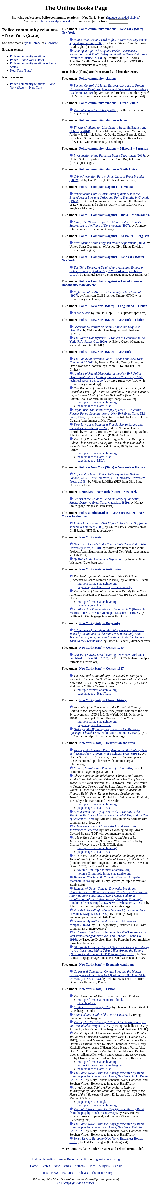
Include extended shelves (123, 17)
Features (67, 1172)
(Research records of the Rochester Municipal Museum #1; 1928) (107, 611)
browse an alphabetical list (58, 21)
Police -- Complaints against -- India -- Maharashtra (114, 215)
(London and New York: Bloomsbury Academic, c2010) (108, 89)
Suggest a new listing (106, 1159)
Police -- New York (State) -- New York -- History (112, 467)
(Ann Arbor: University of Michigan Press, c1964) (108, 751)
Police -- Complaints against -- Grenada (106, 186)
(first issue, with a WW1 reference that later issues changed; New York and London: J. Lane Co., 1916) (108, 936)
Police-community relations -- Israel (103, 120)
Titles (91, 1166)
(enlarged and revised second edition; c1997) (105, 426)
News (54, 1172)
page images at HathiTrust (94, 406)
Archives (82, 1172)
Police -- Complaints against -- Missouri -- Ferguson (114, 236)
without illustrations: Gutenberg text (100, 1065)
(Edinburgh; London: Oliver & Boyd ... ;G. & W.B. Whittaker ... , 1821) (108, 895)
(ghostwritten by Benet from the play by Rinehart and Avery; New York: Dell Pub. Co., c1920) (106, 1127)
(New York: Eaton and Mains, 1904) (104, 730)
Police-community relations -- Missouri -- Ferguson (113, 148)
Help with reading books (48, 1159)
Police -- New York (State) (27, 60)
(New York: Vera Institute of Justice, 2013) (108, 54)
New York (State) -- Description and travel (107, 743)
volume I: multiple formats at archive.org (103, 870)
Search (46, 1166)
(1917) (107, 1023)
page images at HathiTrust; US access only (104, 587)
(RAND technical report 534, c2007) (106, 377)
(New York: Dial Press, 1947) (107, 413)
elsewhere (51, 42)
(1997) (105, 223)
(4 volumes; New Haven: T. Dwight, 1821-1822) (107, 912)
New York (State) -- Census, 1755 (101, 647)
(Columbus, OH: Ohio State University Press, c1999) (107, 478)
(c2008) (95, 110)
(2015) (109, 155)
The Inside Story (102, 1172)
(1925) (92, 1007)
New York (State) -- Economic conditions (106, 964)
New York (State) (21, 70)
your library (32, 42)
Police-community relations (27, 56)
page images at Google (91, 1101)
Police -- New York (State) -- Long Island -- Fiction (113, 306)
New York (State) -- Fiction (97, 989)
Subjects (104, 1166)
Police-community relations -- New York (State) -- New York (32, 85)
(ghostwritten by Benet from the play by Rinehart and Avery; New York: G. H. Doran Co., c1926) (108, 1076)
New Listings (62, 1166)
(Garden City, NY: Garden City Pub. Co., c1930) (106, 271)
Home (34, 1166)
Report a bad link (78, 1159)
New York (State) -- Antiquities (100, 569)
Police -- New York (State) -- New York (105, 351)
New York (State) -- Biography (99, 623)
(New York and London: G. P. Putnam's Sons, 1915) (109, 950)
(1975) (109, 197)
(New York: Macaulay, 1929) (104, 500)
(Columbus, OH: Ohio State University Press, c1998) (107, 975)
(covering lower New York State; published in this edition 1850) (107, 656)
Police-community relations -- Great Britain (108, 103)
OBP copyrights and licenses (75, 1183)
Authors (79, 1166)
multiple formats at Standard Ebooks (100, 999)
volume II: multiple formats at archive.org (104, 873)
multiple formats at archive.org (97, 402)
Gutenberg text (86, 1003)
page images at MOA (90, 460)
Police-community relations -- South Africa (108, 169)
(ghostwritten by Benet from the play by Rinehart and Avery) (106, 1111)
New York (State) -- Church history (103, 700)
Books (43, 1172)
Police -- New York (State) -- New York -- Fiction (111, 319)
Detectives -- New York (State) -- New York (108, 491)
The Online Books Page (75, 7)
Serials (117, 1166)
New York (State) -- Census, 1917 (101, 668)
